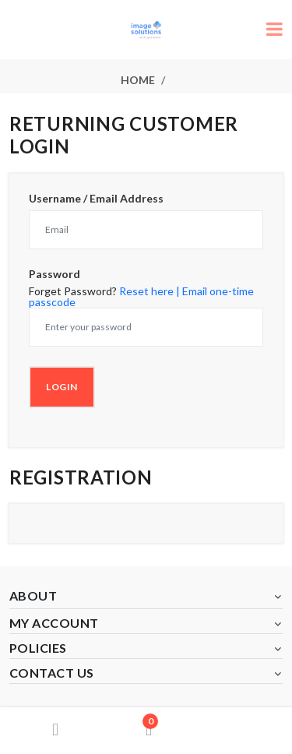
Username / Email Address (96, 198)
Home (138, 79)
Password (54, 274)
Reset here (146, 291)
